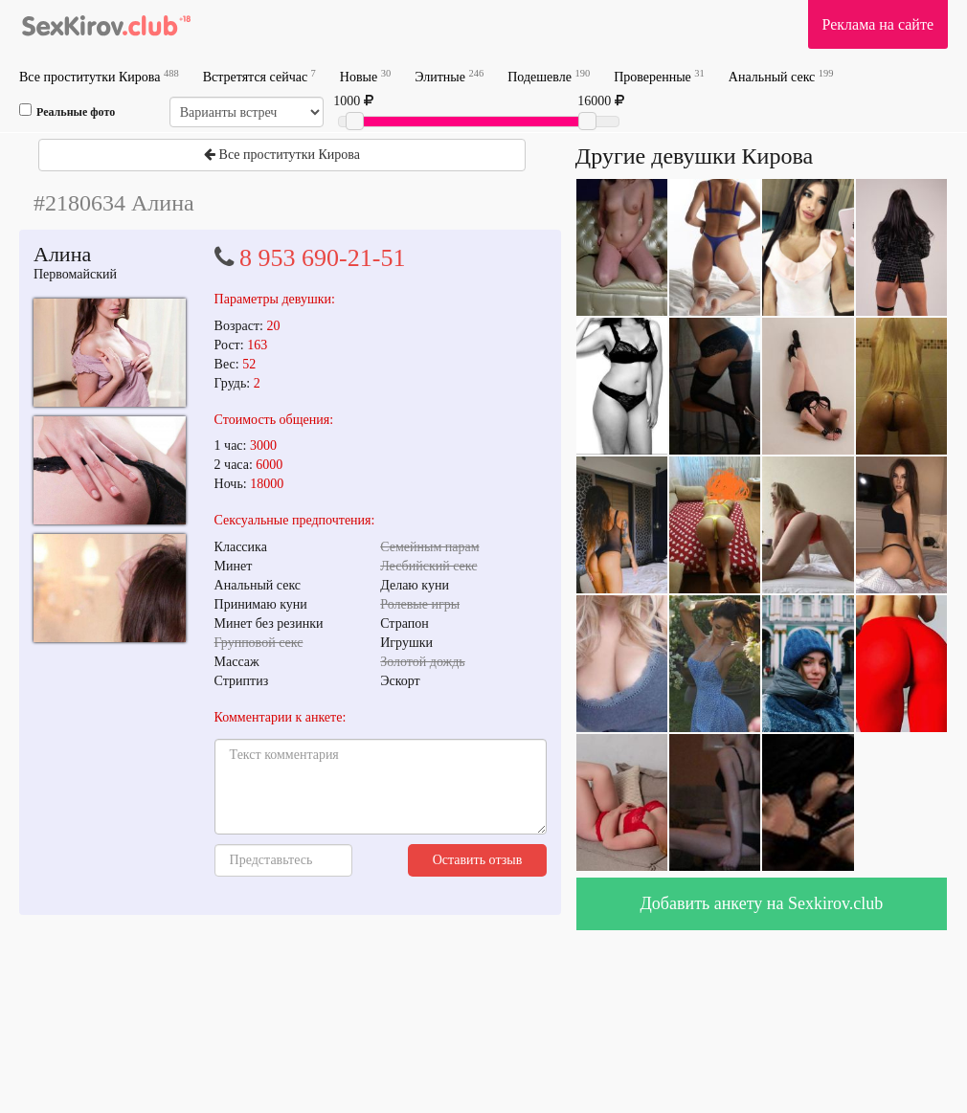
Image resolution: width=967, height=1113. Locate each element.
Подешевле (548, 76)
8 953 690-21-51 (322, 258)
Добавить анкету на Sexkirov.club (762, 903)
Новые (365, 76)
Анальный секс (781, 76)
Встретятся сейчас (259, 76)
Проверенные (659, 76)
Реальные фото (67, 111)
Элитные (449, 76)
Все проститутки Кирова (99, 76)
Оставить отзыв (478, 860)
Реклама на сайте (877, 24)
